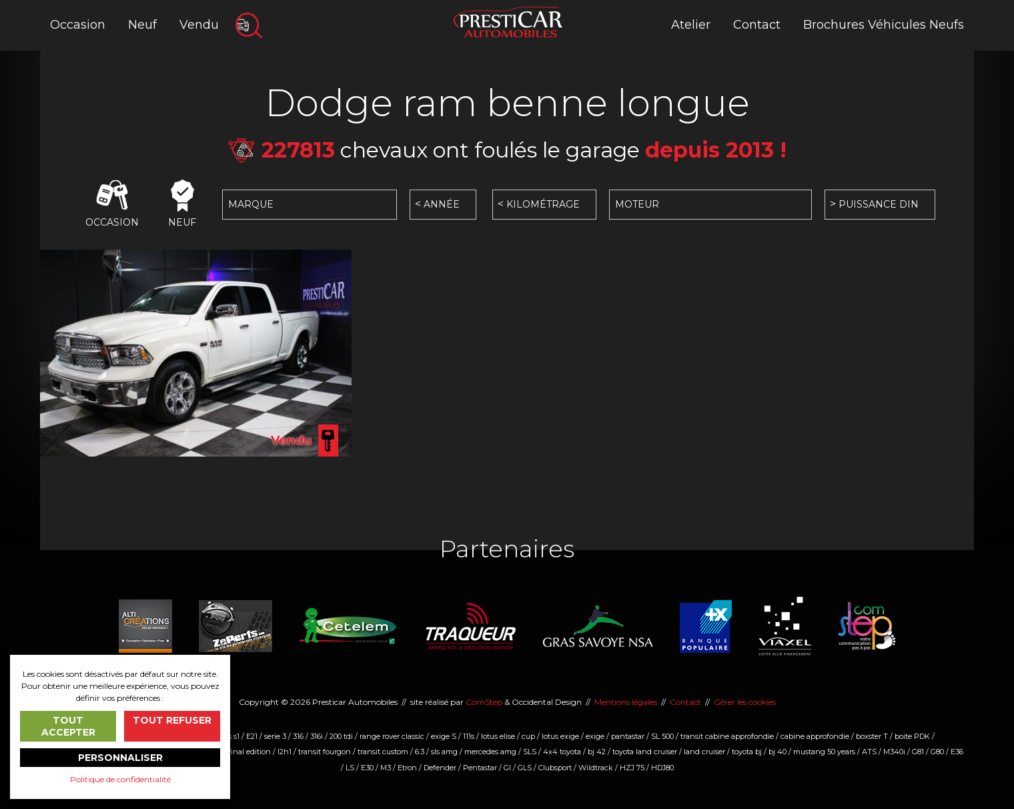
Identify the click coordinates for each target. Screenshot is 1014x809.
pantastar (627, 736)
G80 (937, 751)
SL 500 (662, 736)
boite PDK (912, 736)
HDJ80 (662, 767)
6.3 (419, 751)
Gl (507, 767)
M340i (894, 751)
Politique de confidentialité (120, 779)
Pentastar (480, 767)
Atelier (690, 24)
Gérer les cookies (745, 702)
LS (350, 767)
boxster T (872, 736)
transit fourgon (324, 751)
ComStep (484, 702)
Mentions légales (625, 702)
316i (316, 736)
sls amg (444, 751)
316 (298, 736)
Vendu (199, 24)
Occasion (77, 24)
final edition (249, 751)
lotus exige (560, 736)
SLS (529, 751)
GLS (525, 767)
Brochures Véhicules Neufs (883, 24)
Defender (440, 767)
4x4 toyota (562, 751)
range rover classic (392, 736)
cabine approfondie (815, 736)
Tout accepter (68, 726)
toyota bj (747, 751)
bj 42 (597, 751)
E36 (957, 751)
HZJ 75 (632, 767)
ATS (869, 751)
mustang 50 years (824, 751)
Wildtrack (595, 767)
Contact (757, 24)
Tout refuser (172, 720)
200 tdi (341, 736)
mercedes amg (490, 751)
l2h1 (285, 751)
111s (468, 736)
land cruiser (704, 751)
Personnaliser (120, 758)
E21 (252, 736)
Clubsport (555, 767)
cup (528, 736)
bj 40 (778, 751)
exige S (443, 736)
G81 (918, 751)
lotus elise (498, 736)
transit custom (383, 751)
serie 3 (275, 736)
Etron (407, 767)
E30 (367, 767)
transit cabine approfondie (727, 736)
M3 (385, 767)
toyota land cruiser (644, 751)
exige (595, 736)
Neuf (142, 24)
